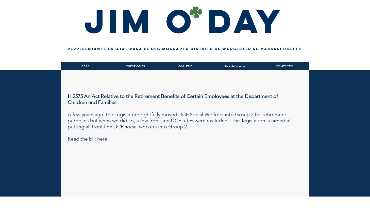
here (102, 139)
